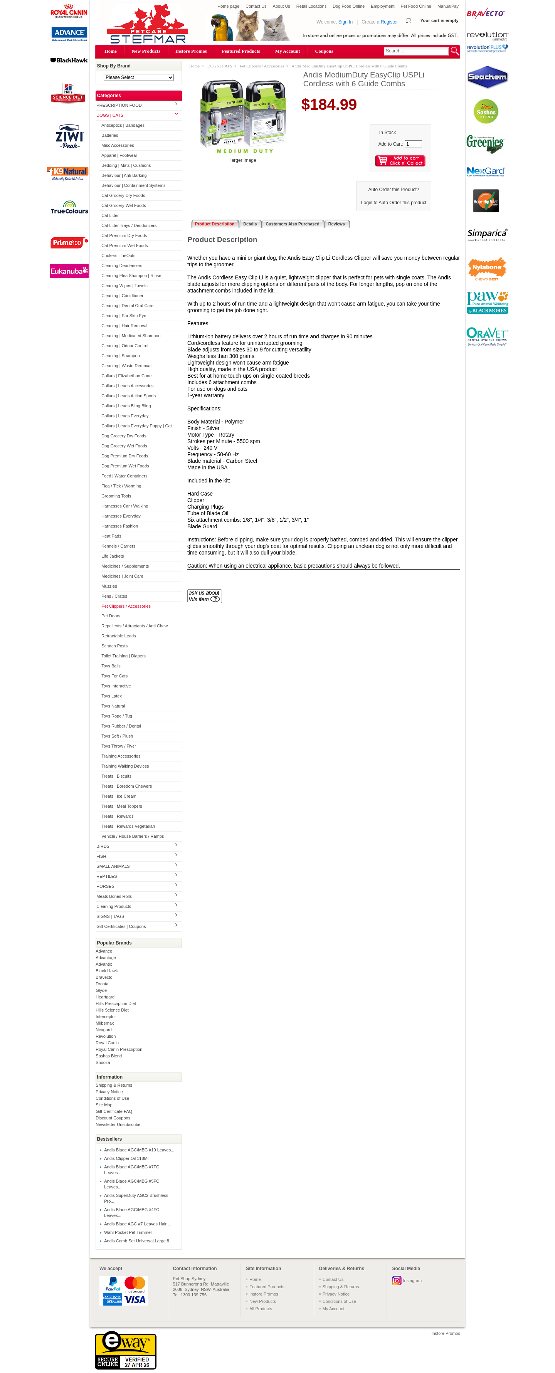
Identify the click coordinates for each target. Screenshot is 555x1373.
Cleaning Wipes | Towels (124, 285)
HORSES (105, 886)
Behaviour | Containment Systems (133, 185)
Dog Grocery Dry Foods (123, 436)
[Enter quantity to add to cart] (413, 144)
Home (110, 51)
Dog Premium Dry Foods (124, 456)
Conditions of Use (112, 1098)
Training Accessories (120, 756)
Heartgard (105, 997)
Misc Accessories (117, 145)
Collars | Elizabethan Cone (126, 375)
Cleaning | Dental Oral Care (127, 305)
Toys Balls (111, 666)
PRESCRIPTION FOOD (118, 105)
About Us (281, 6)
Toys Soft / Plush (117, 736)
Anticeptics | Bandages (123, 125)
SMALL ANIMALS (113, 866)
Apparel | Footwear (119, 155)
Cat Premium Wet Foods (124, 245)
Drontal (102, 983)
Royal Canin (107, 1042)
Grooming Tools (116, 496)
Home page (228, 6)
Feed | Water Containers (124, 476)
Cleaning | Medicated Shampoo (130, 335)
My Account (287, 51)
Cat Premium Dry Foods (124, 235)
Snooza (103, 1062)
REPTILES (106, 876)
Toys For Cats (114, 676)
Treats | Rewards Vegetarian (128, 826)
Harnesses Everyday (121, 516)
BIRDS (102, 846)
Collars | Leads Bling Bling (126, 405)
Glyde (101, 990)
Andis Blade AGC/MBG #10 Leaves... (139, 1150)
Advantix (104, 964)
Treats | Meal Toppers (121, 806)
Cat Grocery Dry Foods (123, 195)
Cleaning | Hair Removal (124, 325)
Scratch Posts (114, 646)
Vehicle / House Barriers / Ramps (132, 836)
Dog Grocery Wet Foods (124, 446)
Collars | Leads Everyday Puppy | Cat (136, 425)
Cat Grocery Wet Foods (123, 205)
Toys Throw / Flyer (118, 746)
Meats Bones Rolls (114, 896)
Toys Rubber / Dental (121, 726)
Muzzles (109, 586)
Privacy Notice (109, 1091)
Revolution (106, 1036)
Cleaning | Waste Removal (126, 365)
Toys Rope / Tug (116, 716)
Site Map (104, 1104)
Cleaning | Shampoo (120, 355)
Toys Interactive (116, 686)
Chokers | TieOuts (118, 255)
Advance (104, 951)
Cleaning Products (113, 906)
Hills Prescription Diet (116, 1003)
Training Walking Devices (125, 766)
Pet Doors (110, 615)
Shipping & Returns (114, 1085)
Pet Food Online (415, 6)
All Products (260, 1308)
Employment (382, 6)
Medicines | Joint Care (122, 576)
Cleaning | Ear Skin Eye (123, 315)
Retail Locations (311, 6)
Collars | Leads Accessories (127, 385)
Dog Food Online (349, 6)
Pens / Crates (114, 596)
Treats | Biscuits (116, 776)
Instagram (412, 1280)
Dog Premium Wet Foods (125, 466)
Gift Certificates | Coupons (121, 926)
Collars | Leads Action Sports (128, 395)
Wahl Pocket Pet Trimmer (128, 1232)
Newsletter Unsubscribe (118, 1124)
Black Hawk (107, 970)
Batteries (109, 135)
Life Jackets (112, 556)
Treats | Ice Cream (118, 796)
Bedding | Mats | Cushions (126, 165)
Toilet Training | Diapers (123, 656)
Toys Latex (111, 696)
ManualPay (448, 6)
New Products (146, 51)
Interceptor (106, 1016)
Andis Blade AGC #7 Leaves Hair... (137, 1224)
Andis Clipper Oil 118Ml (126, 1158)
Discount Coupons (113, 1118)
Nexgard (104, 1029)
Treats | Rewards (117, 816)
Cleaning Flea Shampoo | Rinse (131, 275)
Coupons (324, 51)
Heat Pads (111, 536)
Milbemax (105, 1023)
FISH (101, 856)
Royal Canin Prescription (119, 1049)
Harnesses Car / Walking (124, 506)
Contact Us (256, 6)
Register (389, 22)
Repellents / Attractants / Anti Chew (134, 625)
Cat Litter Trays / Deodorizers (128, 225)
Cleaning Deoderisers (121, 265)
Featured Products (241, 51)
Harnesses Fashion (119, 526)
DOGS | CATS (109, 115)
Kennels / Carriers (118, 546)
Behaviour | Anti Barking (123, 175)
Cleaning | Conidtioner (122, 295)
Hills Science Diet (112, 1010)
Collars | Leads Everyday (124, 415)
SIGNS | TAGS (110, 916)
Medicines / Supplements (125, 566)
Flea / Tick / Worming (121, 486)
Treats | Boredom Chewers (126, 786)
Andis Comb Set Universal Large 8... (138, 1241)
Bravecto (104, 977)
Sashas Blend (109, 1056)
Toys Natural (113, 706)
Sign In (345, 22)
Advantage (106, 957)
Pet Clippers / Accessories (126, 606)
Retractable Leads (118, 636)
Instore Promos (191, 51)
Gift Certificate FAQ (114, 1111)
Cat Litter (110, 215)
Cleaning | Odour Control (124, 345)
